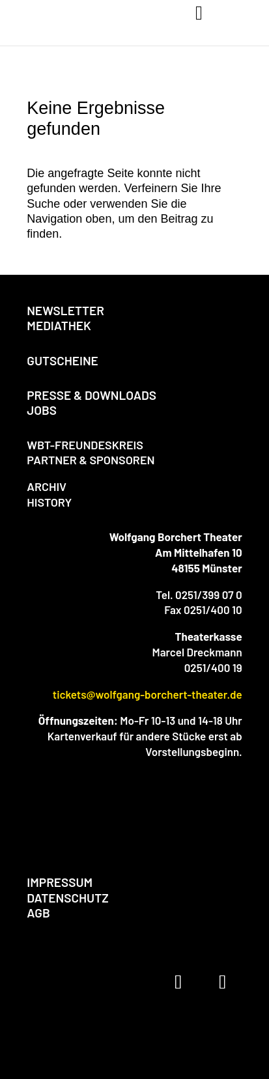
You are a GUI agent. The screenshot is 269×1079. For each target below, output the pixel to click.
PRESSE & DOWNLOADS (91, 394)
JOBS (42, 409)
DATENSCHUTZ (67, 897)
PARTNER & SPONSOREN (90, 460)
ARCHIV (46, 486)
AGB (38, 912)
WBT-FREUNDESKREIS (85, 445)
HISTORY (49, 502)
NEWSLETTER (65, 310)
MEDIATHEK (59, 325)
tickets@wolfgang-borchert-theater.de (147, 694)
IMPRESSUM (59, 882)
